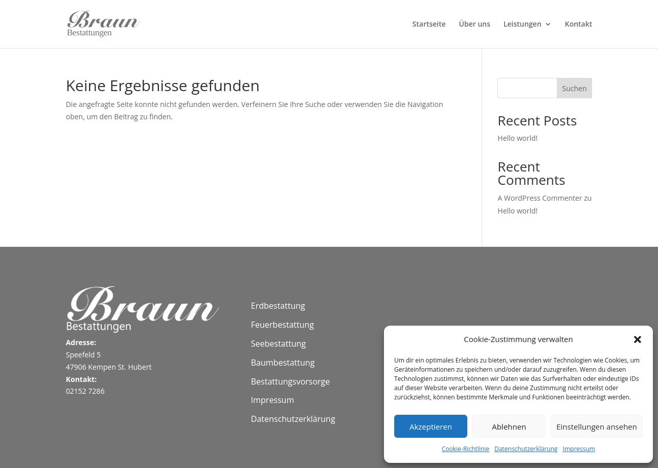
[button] (637, 339)
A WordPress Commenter (539, 198)
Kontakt (579, 24)
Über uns (474, 24)
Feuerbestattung (282, 324)
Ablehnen (509, 426)
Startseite (429, 24)
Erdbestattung (278, 305)
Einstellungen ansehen (596, 426)
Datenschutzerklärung (526, 448)
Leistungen (522, 24)
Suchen (574, 88)
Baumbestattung (283, 362)
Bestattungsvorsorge (290, 381)
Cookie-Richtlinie (465, 448)
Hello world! (517, 138)
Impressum (579, 448)
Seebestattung (278, 343)
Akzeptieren (431, 426)
